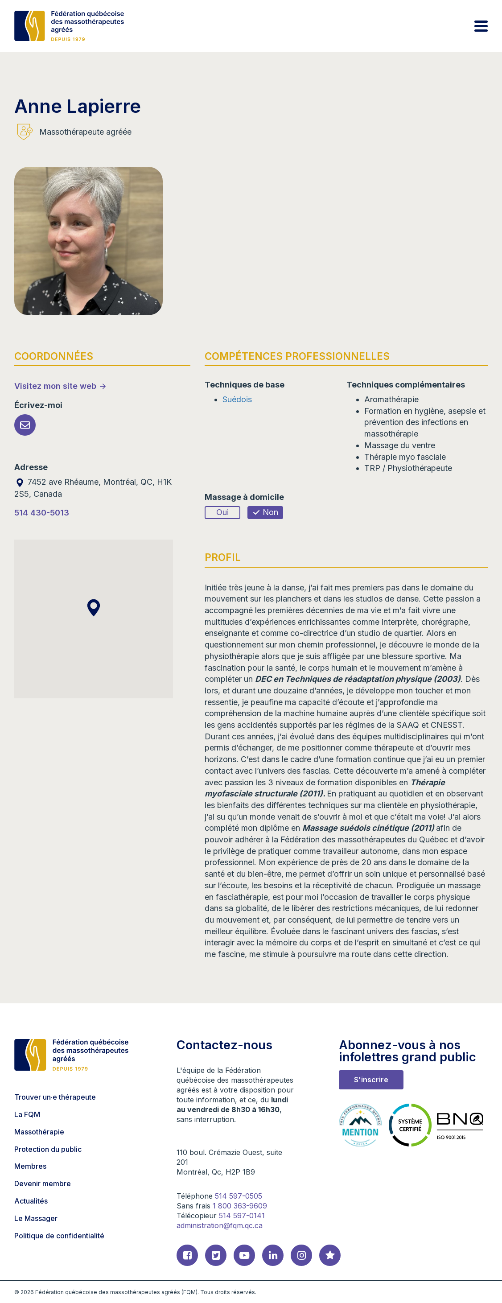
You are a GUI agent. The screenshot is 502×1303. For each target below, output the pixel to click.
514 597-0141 (242, 1215)
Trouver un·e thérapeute (55, 1097)
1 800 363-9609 (240, 1205)
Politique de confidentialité (59, 1235)
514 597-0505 (238, 1196)
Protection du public (48, 1149)
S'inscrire (371, 1079)
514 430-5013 (41, 512)
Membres (30, 1166)
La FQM (27, 1114)
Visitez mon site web (55, 386)
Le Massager (36, 1218)
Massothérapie (39, 1131)
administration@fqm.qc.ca (220, 1225)
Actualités (31, 1200)
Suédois (237, 399)
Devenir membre (42, 1183)
